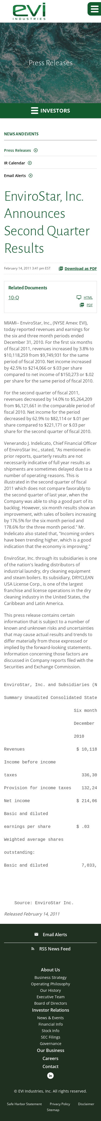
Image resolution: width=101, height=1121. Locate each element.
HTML (84, 297)
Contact (50, 1066)
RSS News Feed (54, 949)
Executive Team (51, 996)
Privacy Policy (60, 1104)
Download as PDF (77, 268)
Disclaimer (86, 1104)
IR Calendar (14, 162)
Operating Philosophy (50, 983)
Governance (50, 1043)
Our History (50, 990)
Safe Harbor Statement (24, 1104)
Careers (50, 1058)
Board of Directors (50, 1003)
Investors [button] (50, 110)
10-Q (13, 297)
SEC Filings (50, 1037)
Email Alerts (15, 175)
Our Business (50, 1050)
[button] (94, 9)
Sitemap (53, 1110)
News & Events (50, 1017)
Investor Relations (50, 1010)
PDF (86, 304)
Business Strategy (50, 977)
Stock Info (50, 1030)
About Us (50, 970)
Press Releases (17, 150)
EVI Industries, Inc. (35, 1091)
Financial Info (51, 1024)
